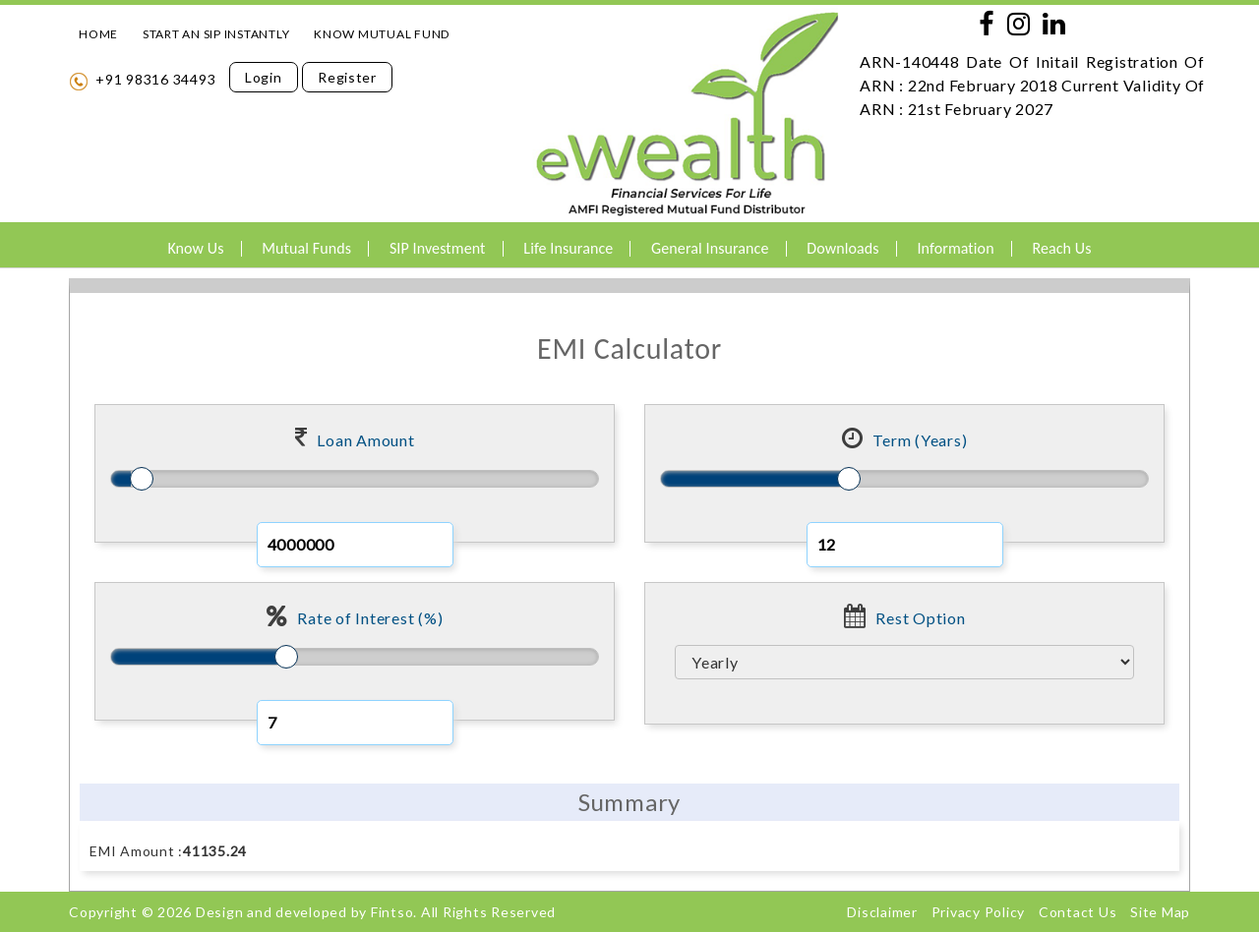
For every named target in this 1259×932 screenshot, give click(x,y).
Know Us (195, 249)
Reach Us (1061, 249)
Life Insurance (568, 249)
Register (347, 77)
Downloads (842, 249)
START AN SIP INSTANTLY (216, 34)
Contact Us (1078, 911)
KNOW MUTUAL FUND (382, 34)
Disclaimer (882, 911)
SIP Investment (438, 249)
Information (955, 249)
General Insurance (709, 249)
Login (263, 77)
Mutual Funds (306, 249)
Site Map (1160, 911)
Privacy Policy (978, 911)
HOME (98, 34)
